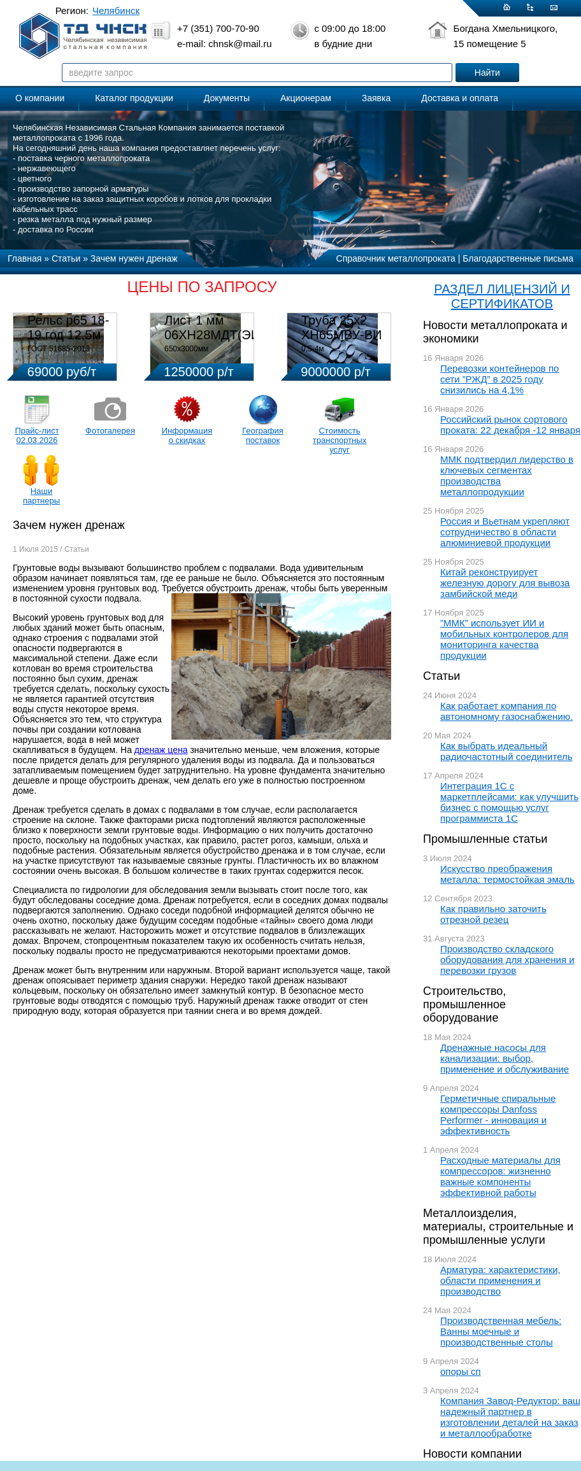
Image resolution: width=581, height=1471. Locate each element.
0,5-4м (312, 348)
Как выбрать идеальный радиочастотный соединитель (506, 751)
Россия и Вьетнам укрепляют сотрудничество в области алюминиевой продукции (505, 532)
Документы (227, 98)
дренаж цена (161, 750)
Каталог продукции (134, 98)
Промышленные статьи (485, 839)
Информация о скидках (187, 435)
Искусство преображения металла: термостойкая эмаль (507, 874)
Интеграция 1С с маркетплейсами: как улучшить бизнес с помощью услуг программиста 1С (509, 802)
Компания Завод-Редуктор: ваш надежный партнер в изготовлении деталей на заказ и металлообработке (510, 1417)
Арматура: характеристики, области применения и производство (500, 1280)
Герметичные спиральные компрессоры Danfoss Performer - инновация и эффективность (498, 1114)
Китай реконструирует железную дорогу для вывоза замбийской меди (505, 583)
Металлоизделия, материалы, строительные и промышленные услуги (498, 1226)
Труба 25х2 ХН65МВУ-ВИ (341, 327)
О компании (39, 98)
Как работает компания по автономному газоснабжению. (506, 711)
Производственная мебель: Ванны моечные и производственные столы (501, 1331)
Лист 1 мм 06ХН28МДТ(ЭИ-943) (227, 327)
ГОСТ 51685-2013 (58, 348)
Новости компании (472, 1453)
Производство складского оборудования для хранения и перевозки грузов (507, 959)
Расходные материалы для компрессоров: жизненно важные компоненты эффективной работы (500, 1176)
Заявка (376, 98)
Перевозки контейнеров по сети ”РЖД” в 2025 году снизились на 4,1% (499, 379)
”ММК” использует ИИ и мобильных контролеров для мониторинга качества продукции (504, 639)
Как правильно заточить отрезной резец (493, 914)
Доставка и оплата (459, 98)
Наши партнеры (41, 495)
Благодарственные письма (518, 258)
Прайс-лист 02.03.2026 (37, 435)
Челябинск (116, 10)
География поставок (262, 435)
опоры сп (460, 1371)
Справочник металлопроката (395, 258)
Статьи (441, 676)
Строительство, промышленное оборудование (464, 1004)
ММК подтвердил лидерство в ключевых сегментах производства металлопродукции (506, 475)
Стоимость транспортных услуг (339, 440)
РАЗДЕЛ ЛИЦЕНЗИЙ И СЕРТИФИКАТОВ (502, 296)
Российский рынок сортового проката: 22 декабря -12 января (510, 424)
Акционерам (305, 98)
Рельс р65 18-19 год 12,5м (68, 327)
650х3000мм (186, 348)
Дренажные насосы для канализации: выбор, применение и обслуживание (504, 1058)
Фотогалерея (110, 430)
